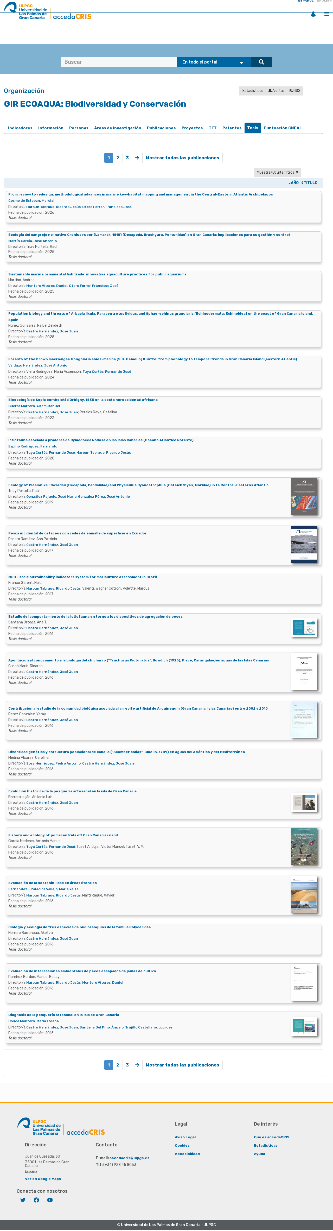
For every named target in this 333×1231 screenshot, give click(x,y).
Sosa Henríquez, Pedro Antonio (54, 763)
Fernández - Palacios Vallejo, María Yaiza (45, 889)
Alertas (276, 91)
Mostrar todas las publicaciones (183, 158)
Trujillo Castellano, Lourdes (155, 1028)
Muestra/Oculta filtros (277, 173)
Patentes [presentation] (232, 128)
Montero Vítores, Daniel (47, 286)
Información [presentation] (50, 128)
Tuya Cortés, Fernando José (108, 372)
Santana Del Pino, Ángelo (105, 1028)
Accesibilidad (187, 1154)
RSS (295, 91)
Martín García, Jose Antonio (34, 241)
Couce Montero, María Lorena (35, 1021)
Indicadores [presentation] (20, 128)
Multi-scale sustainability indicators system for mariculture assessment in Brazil (85, 577)
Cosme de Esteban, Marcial (32, 201)
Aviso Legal (185, 1137)
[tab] (20, 128)
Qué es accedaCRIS (272, 1137)
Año (294, 183)
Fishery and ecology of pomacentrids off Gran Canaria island (65, 835)
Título (309, 183)
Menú (327, 14)
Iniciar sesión (313, 14)
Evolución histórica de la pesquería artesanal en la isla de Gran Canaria (75, 792)
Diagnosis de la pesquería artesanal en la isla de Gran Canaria (65, 1015)
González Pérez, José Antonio (108, 497)
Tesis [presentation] (252, 127)
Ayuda (259, 1154)
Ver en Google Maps (43, 1179)
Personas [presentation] (78, 128)
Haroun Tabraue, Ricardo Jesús (55, 207)
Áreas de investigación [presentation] (117, 128)
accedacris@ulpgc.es (130, 1158)
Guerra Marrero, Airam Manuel (36, 406)
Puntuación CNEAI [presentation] (282, 128)
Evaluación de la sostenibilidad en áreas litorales (54, 883)
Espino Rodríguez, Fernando (34, 446)
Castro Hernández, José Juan (53, 331)
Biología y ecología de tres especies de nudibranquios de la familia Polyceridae (82, 927)
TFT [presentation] (213, 128)
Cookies (182, 1146)
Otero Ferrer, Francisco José (112, 207)
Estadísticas (253, 91)
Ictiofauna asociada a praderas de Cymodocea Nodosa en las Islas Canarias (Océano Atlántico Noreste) (105, 440)
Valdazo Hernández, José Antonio (39, 366)
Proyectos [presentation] (192, 128)
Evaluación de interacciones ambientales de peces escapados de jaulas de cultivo (85, 971)
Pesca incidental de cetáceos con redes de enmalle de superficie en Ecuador (80, 533)
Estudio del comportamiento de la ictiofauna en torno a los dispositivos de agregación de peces (98, 617)
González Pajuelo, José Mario (52, 497)
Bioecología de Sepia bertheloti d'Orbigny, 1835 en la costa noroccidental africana (86, 400)
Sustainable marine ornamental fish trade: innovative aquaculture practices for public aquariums (101, 274)
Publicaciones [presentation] (161, 128)
